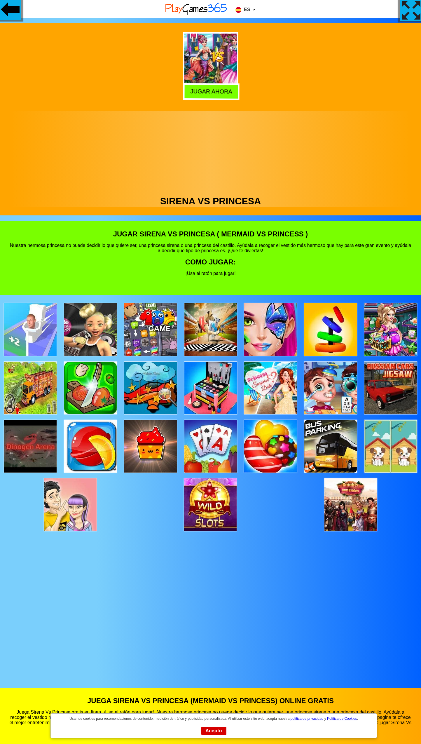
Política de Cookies (342, 719)
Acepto (213, 730)
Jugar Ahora (211, 90)
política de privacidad (307, 719)
